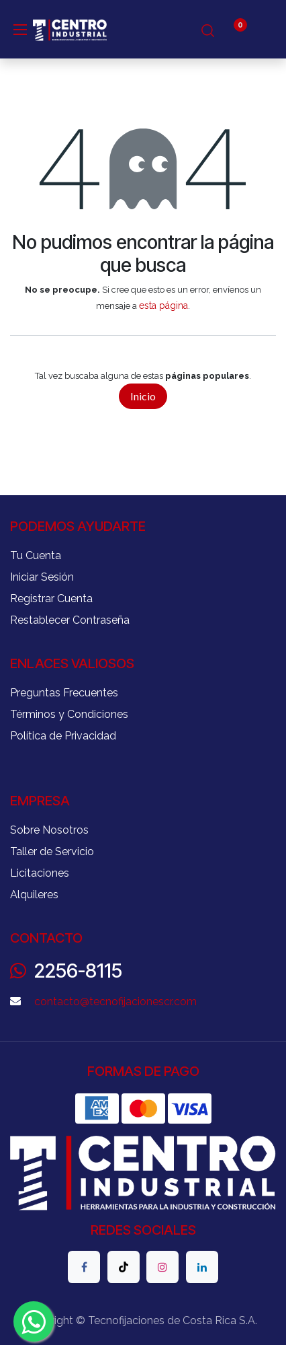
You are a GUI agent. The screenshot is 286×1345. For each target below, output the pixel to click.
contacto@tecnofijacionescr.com (115, 1001)
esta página (163, 305)
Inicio (143, 396)
